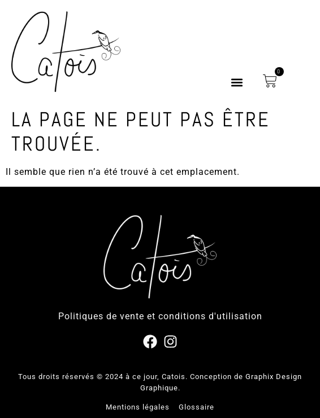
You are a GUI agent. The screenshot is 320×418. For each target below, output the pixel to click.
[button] (236, 82)
